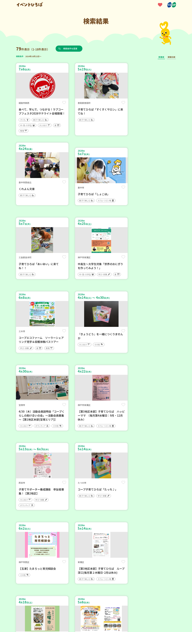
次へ (112, 552)
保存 (60, 102)
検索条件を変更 (71, 48)
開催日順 (171, 57)
